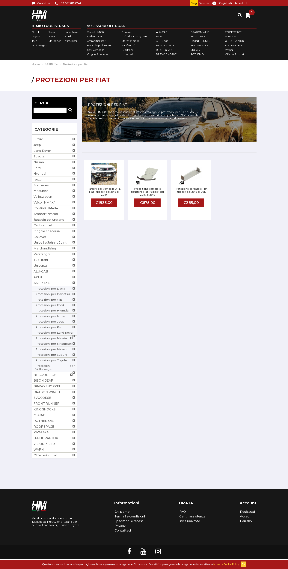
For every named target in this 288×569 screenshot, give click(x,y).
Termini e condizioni (129, 516)
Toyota (36, 36)
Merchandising (131, 40)
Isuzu (35, 40)
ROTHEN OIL (198, 54)
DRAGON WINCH (201, 32)
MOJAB (195, 49)
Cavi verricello (95, 49)
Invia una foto (189, 521)
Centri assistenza (192, 516)
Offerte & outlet (234, 54)
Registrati (225, 3)
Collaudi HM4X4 (96, 36)
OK (243, 564)
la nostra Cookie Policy (226, 564)
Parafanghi (128, 45)
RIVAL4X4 (230, 36)
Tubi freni (127, 49)
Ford (68, 36)
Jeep (52, 32)
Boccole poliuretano (99, 45)
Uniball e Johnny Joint (135, 36)
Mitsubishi (71, 40)
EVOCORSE (198, 36)
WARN (229, 49)
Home (36, 64)
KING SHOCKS (199, 45)
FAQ (182, 512)
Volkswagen (39, 45)
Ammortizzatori (96, 40)
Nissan (52, 36)
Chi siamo (122, 512)
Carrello (246, 521)
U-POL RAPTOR (234, 40)
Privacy (120, 526)
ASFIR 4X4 (162, 40)
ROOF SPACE (233, 32)
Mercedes (55, 40)
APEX (159, 36)
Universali (127, 54)
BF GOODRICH (165, 45)
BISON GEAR (164, 49)
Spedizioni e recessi (129, 521)
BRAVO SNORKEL (167, 54)
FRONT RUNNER (200, 40)
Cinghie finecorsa (97, 54)
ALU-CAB (161, 32)
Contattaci (122, 530)
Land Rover (72, 32)
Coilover (127, 32)
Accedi (238, 3)
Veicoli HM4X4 (95, 32)
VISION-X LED (233, 45)
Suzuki (36, 32)
